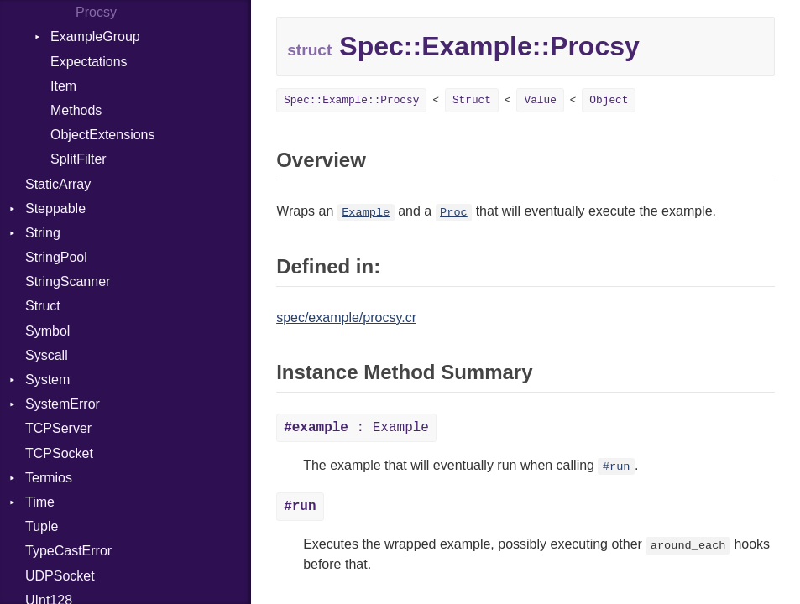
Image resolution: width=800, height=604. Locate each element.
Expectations (89, 62)
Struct (42, 306)
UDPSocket (60, 576)
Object (608, 100)
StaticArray (58, 184)
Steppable (55, 208)
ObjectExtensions (102, 135)
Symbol (47, 331)
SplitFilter (78, 159)
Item (63, 86)
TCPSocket (59, 453)
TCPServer (58, 428)
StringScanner (67, 281)
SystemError (62, 404)
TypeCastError (68, 551)
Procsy (96, 12)
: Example (356, 427)
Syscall (46, 355)
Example (366, 212)
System (47, 379)
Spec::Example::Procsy (351, 100)
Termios (48, 478)
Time (40, 502)
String (42, 233)
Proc (454, 212)
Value (540, 100)
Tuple (41, 526)
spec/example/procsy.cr (346, 317)
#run (616, 467)
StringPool (56, 257)
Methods (76, 110)
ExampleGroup (95, 36)
